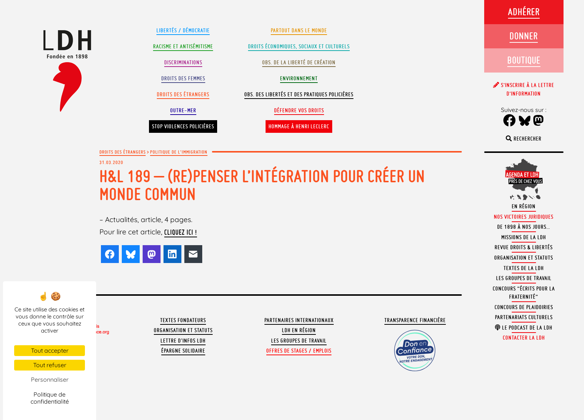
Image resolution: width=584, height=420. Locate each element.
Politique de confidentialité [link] (50, 398)
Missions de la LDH (523, 237)
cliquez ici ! (180, 232)
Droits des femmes (183, 78)
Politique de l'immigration (178, 152)
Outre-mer (183, 110)
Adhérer (524, 11)
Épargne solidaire (183, 350)
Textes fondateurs (183, 320)
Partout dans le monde (299, 30)
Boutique (523, 60)
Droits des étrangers (183, 94)
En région (524, 206)
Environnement (299, 78)
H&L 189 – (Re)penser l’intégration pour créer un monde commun (262, 185)
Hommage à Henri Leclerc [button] (299, 126)
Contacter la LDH (524, 337)
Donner (524, 36)
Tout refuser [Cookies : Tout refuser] (49, 365)
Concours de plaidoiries (524, 307)
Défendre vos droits (299, 110)
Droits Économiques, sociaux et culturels (299, 46)
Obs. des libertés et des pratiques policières (298, 94)
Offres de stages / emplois (298, 350)
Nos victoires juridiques (523, 217)
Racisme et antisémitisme (183, 46)
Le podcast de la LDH (523, 327)
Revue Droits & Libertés (524, 247)
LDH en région (299, 330)
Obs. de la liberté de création (299, 62)
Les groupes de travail (299, 340)
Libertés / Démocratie (183, 30)
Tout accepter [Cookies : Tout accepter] (50, 350)
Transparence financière (415, 320)
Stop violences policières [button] (183, 126)
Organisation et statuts (183, 330)
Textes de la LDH (524, 268)
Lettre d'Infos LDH (183, 340)
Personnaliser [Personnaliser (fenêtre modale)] (50, 379)
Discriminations (183, 62)
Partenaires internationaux (299, 320)
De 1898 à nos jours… (523, 227)
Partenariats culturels (524, 317)
